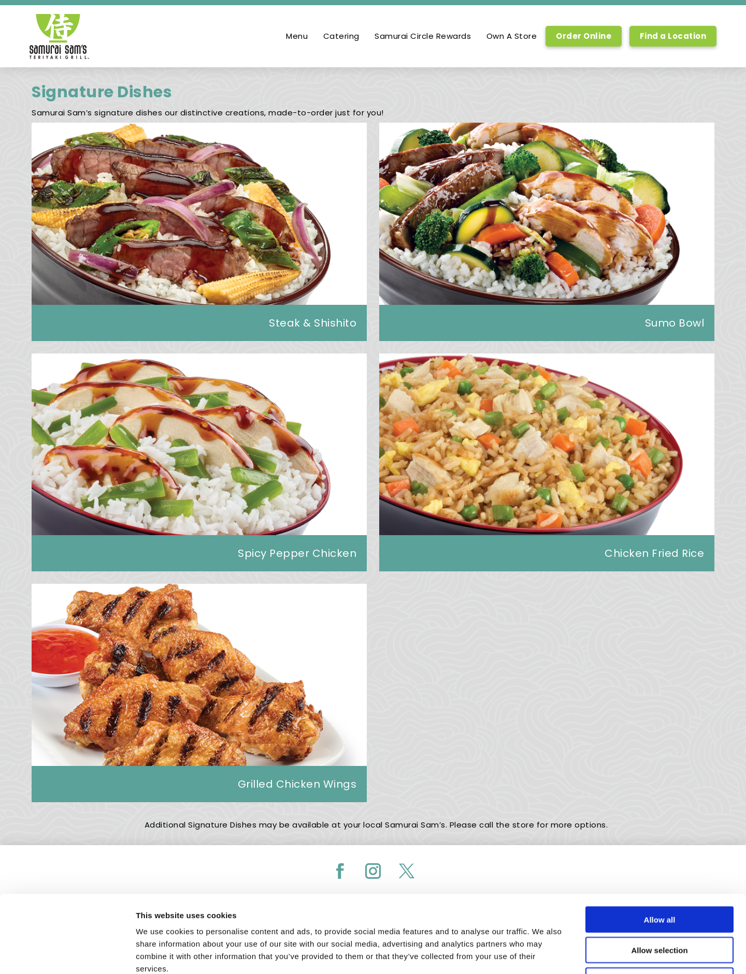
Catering (341, 36)
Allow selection (659, 877)
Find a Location (673, 36)
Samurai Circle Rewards (423, 36)
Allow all (660, 847)
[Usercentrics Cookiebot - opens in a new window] (67, 954)
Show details (544, 953)
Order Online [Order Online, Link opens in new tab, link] (583, 36)
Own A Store (511, 36)
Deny (659, 908)
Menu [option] (297, 36)
